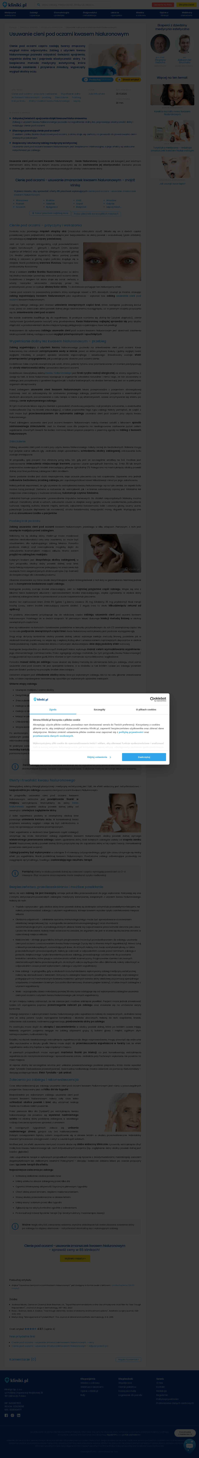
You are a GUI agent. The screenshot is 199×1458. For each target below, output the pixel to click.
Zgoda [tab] (52, 709)
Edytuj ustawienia (99, 757)
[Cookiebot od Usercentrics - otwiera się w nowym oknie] (152, 699)
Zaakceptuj (144, 757)
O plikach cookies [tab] (146, 709)
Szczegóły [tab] (99, 709)
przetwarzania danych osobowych (53, 736)
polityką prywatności (131, 732)
